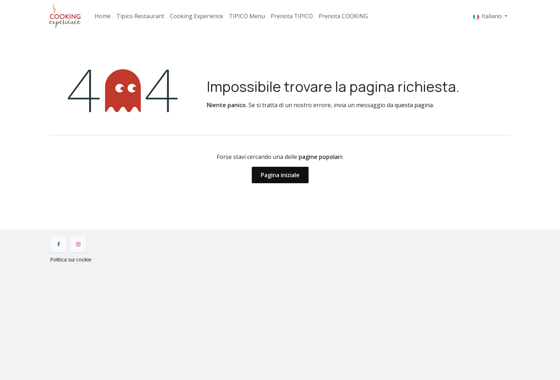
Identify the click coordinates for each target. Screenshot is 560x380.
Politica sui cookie (70, 259)
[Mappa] (280, 320)
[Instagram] (78, 244)
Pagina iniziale (280, 175)
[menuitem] (103, 16)
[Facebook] (58, 244)
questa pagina (414, 105)
